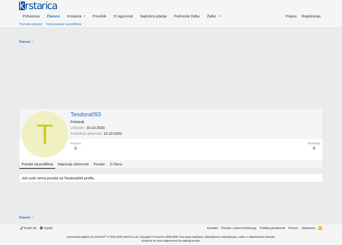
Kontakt (212, 228)
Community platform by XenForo (102, 236)
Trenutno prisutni (30, 24)
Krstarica (159, 236)
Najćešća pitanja (153, 16)
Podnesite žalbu (187, 16)
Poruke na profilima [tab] (37, 164)
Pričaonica (31, 16)
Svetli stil (28, 228)
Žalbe (211, 16)
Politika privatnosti (272, 228)
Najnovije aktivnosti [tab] (73, 164)
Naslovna (308, 228)
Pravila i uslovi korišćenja (238, 228)
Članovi (53, 16)
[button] (76, 16)
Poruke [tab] (99, 164)
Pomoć (293, 228)
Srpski (46, 228)
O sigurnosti (123, 16)
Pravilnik (99, 16)
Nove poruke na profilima (63, 24)
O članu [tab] (116, 164)
